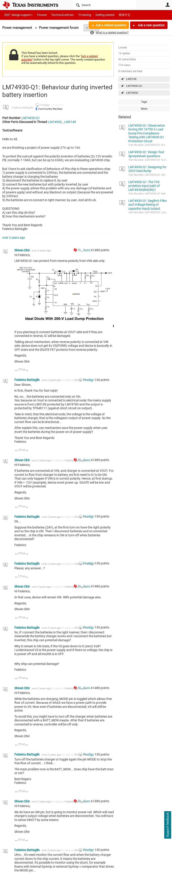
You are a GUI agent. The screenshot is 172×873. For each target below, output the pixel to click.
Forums (42, 15)
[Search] (104, 5)
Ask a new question (151, 25)
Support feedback (167, 825)
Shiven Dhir (22, 250)
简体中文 (124, 15)
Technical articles (62, 15)
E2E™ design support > (18, 15)
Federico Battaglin (22, 107)
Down (27, 371)
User (167, 4)
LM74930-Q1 (134, 86)
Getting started (104, 15)
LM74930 (132, 92)
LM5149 (131, 79)
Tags (144, 101)
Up (16, 371)
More (144, 108)
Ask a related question (110, 25)
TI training (84, 15)
